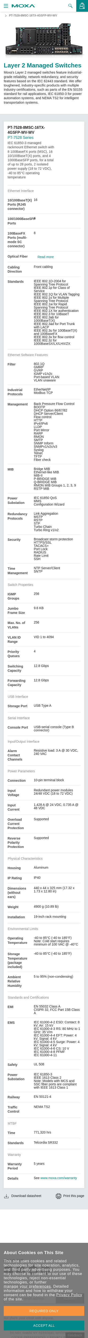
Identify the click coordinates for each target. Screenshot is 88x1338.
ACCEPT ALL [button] (44, 1325)
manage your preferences (27, 1286)
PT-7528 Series (20, 138)
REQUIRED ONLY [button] (44, 1311)
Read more (46, 257)
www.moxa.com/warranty (59, 1178)
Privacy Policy (69, 1295)
